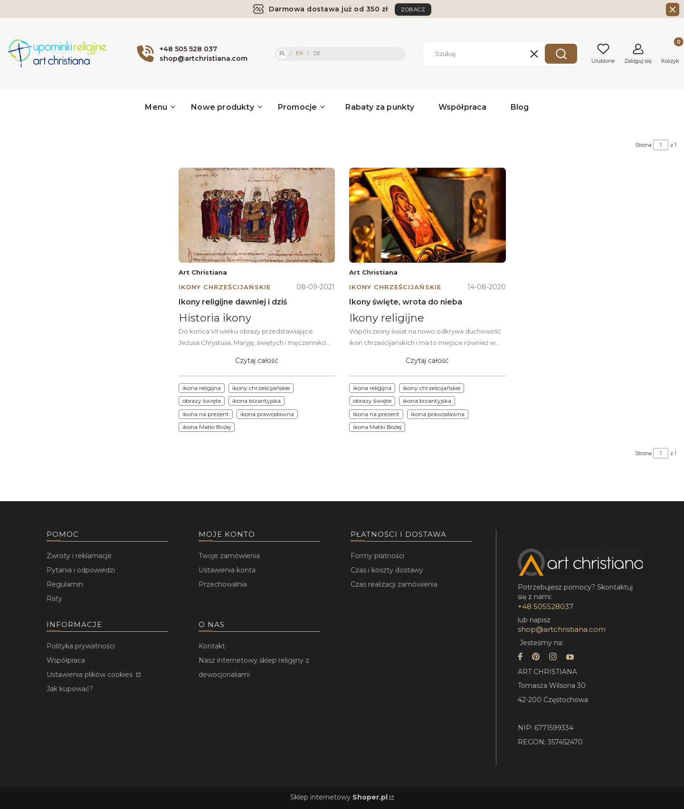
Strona (643, 145)
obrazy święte (201, 400)
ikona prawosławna (267, 414)
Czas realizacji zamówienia (394, 584)
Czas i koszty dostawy (387, 570)
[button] (561, 54)
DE (317, 53)
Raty (54, 598)
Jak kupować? (70, 689)
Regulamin (65, 584)
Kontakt (212, 646)
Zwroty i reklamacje (79, 556)
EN (299, 53)
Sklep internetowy (339, 797)
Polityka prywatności (81, 646)
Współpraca (66, 660)
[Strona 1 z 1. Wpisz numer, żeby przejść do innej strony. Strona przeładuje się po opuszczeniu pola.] (660, 145)
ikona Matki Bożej (206, 426)
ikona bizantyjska (256, 400)
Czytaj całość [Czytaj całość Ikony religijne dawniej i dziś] (256, 360)
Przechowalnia (223, 584)
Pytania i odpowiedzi (81, 570)
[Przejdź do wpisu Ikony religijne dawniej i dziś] (257, 215)
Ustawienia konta (227, 570)
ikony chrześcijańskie (261, 387)
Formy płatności (377, 556)
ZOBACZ (413, 9)
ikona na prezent (205, 414)
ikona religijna (201, 387)
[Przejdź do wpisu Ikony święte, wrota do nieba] (427, 215)
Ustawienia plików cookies (90, 674)
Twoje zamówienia (229, 556)
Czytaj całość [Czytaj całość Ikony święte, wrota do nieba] (427, 360)
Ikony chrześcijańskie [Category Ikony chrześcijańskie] (225, 287)
